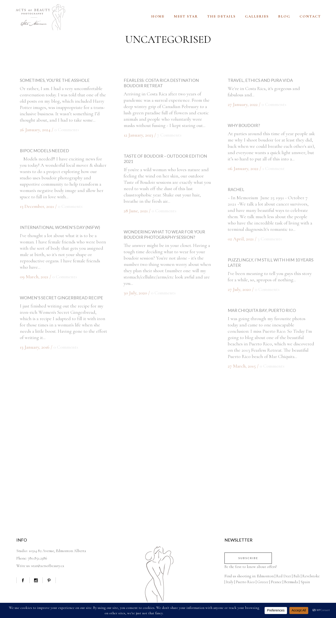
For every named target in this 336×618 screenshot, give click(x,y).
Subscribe (248, 558)
